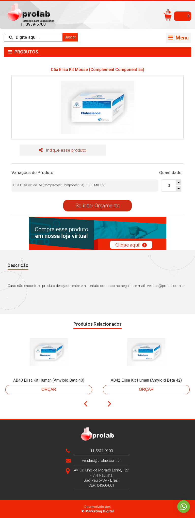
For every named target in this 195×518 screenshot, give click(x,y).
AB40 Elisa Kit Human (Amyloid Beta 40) (48, 380)
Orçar (48, 389)
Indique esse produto (62, 150)
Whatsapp (183, 506)
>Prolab (33, 12)
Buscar (70, 37)
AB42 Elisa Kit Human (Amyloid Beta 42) (146, 380)
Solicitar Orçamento (98, 206)
